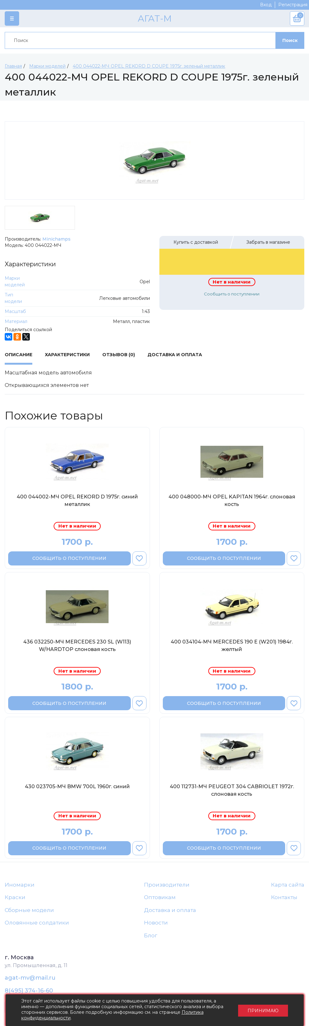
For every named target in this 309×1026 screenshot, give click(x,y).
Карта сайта (287, 885)
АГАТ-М (155, 18)
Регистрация (292, 5)
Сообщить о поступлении (231, 293)
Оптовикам (160, 897)
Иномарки (20, 885)
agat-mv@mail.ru (30, 977)
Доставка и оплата (170, 910)
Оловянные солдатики (37, 922)
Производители (166, 885)
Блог (150, 935)
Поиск (290, 40)
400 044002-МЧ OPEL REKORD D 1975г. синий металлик (77, 500)
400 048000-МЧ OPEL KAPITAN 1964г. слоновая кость (231, 500)
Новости (156, 922)
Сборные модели (29, 910)
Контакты (284, 897)
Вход (266, 5)
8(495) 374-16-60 (29, 990)
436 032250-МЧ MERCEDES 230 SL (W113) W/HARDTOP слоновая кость (77, 645)
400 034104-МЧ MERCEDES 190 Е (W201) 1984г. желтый (232, 645)
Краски (15, 897)
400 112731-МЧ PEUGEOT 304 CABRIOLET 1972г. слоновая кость (232, 790)
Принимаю (263, 1010)
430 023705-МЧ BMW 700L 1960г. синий (77, 786)
